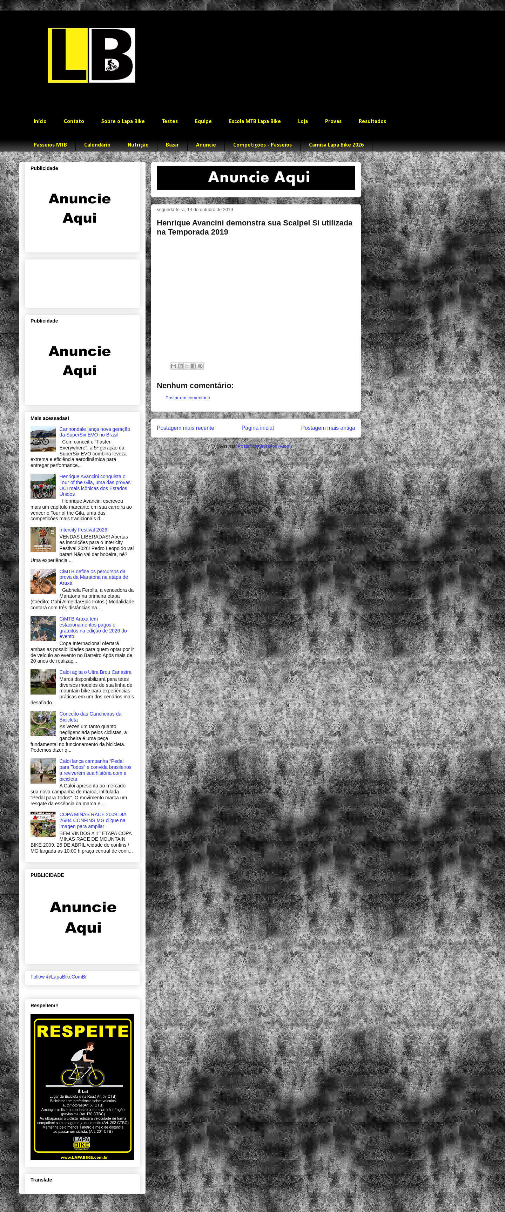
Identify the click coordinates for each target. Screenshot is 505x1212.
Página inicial (258, 428)
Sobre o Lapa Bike (123, 121)
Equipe (203, 121)
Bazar (172, 145)
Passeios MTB (50, 145)
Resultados (372, 121)
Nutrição (138, 145)
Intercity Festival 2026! (84, 530)
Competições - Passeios (262, 145)
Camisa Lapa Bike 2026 (336, 145)
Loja (303, 121)
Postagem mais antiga (328, 428)
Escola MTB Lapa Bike (255, 121)
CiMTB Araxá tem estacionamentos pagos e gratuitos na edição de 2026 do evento (93, 627)
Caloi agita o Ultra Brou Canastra (96, 672)
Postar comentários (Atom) (265, 446)
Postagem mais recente (185, 428)
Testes (170, 121)
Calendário (97, 145)
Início (40, 121)
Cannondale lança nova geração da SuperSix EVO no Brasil (95, 432)
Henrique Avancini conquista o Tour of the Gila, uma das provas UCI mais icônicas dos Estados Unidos (95, 485)
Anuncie (206, 145)
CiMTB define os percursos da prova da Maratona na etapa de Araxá (94, 577)
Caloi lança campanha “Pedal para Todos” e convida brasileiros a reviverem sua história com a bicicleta (96, 769)
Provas (333, 121)
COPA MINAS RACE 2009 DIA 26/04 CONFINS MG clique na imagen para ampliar (93, 820)
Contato (74, 121)
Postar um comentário (188, 397)
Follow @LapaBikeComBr (59, 977)
